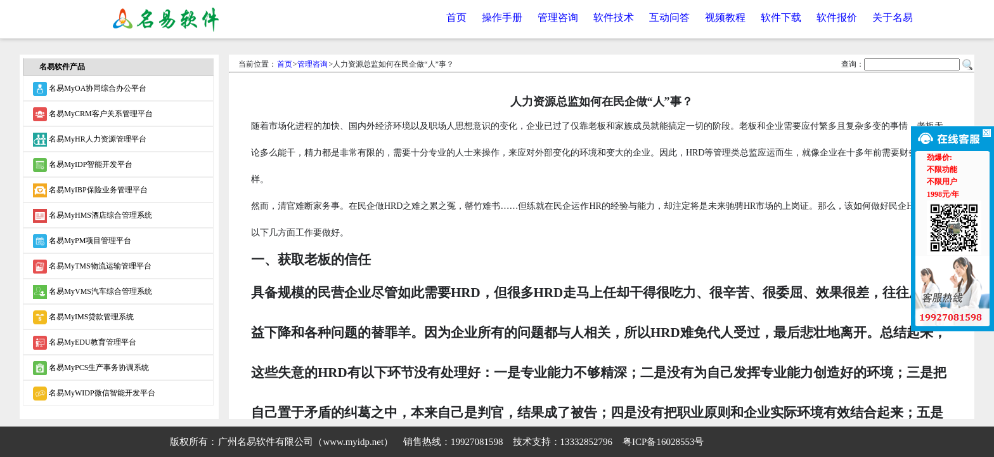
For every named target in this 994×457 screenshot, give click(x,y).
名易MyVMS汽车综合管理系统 (92, 292)
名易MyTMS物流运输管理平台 (92, 267)
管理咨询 (558, 17)
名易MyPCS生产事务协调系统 (91, 368)
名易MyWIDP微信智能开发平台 (94, 394)
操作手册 (502, 17)
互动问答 (669, 17)
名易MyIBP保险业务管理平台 (90, 190)
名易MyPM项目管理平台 (82, 241)
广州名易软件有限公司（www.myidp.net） (305, 442)
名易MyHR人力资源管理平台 (89, 140)
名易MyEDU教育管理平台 (84, 343)
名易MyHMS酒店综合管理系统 (92, 216)
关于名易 (892, 17)
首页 (456, 17)
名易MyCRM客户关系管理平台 (92, 114)
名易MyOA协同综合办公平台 (89, 89)
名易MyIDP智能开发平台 (82, 165)
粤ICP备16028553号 (663, 442)
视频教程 (725, 17)
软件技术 (613, 17)
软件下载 (781, 17)
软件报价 (836, 17)
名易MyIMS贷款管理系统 (83, 317)
